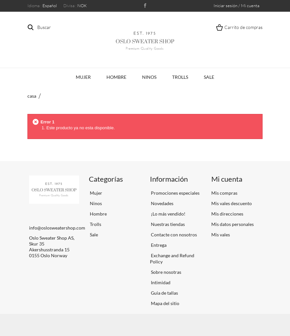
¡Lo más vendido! (167, 214)
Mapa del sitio (164, 303)
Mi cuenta (226, 179)
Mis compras (224, 193)
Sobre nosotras (165, 272)
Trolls (180, 77)
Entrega (158, 245)
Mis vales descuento (231, 203)
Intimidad (160, 282)
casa (31, 96)
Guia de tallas (164, 293)
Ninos (149, 77)
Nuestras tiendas (167, 224)
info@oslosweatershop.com (57, 228)
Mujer (83, 77)
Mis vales (220, 234)
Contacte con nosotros (173, 234)
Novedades (161, 203)
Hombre (116, 77)
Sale (209, 77)
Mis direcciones (227, 214)
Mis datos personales (232, 224)
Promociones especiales (175, 193)
